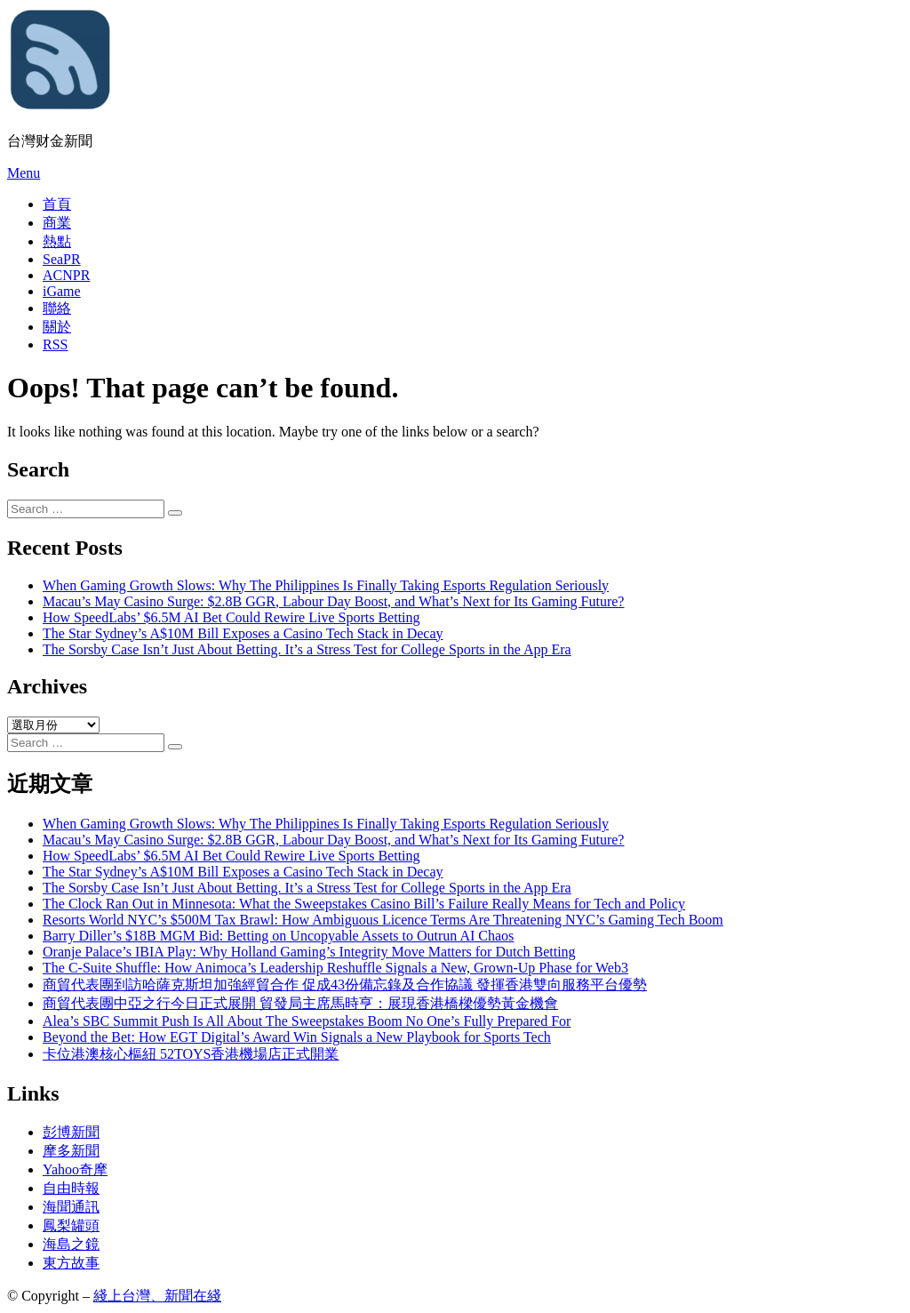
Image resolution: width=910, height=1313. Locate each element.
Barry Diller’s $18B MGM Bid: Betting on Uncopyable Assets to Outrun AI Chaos (278, 935)
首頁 (57, 204)
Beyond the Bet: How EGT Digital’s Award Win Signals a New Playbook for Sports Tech (297, 1037)
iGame (62, 291)
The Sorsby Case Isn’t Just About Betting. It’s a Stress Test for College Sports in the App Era (307, 649)
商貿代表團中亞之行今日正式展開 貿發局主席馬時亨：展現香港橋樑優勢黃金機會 (300, 1003)
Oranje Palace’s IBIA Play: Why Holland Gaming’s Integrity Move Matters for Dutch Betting (309, 951)
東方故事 (71, 1262)
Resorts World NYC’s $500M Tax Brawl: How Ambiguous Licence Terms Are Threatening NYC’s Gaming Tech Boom (383, 919)
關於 (57, 326)
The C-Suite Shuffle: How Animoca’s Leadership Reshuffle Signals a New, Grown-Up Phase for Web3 (335, 967)
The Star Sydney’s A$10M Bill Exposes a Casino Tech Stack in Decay (243, 633)
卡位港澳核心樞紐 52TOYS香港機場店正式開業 (191, 1053)
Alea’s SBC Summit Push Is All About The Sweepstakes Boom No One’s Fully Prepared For (307, 1021)
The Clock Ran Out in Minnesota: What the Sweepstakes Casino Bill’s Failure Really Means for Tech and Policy (364, 903)
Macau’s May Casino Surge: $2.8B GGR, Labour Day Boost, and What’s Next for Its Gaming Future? (333, 601)
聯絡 (57, 308)
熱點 (57, 241)
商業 (57, 222)
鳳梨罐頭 (71, 1225)
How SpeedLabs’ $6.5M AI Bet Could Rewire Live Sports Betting (231, 617)
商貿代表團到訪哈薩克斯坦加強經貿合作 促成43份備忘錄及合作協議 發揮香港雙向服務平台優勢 (345, 984)
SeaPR (62, 259)
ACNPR (66, 275)
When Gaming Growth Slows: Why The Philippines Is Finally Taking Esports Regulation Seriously (326, 585)
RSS (55, 344)
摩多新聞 (71, 1150)
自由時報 (71, 1188)
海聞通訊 (71, 1206)
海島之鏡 (71, 1244)
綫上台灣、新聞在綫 (157, 1295)
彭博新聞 (71, 1132)
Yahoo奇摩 (75, 1169)
